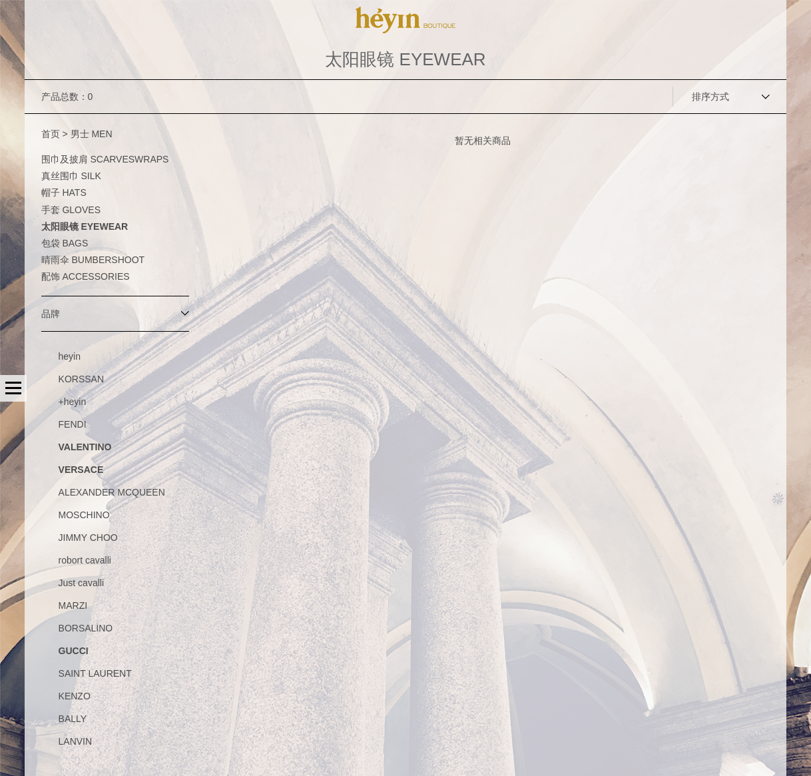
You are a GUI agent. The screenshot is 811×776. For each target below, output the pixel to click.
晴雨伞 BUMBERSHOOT (93, 259)
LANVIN (76, 741)
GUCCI (74, 650)
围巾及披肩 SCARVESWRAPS (105, 159)
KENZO (75, 696)
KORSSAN (81, 379)
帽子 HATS (64, 192)
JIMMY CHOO (88, 537)
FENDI (73, 424)
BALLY (73, 718)
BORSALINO (86, 628)
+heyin (73, 401)
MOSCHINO (84, 515)
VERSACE (81, 469)
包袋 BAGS (65, 243)
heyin (70, 356)
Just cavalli (81, 583)
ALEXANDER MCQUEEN (112, 492)
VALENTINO (85, 447)
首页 (50, 134)
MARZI (73, 605)
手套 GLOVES (71, 209)
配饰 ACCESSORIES (85, 276)
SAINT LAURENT (95, 673)
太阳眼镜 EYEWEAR (85, 226)
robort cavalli (85, 560)
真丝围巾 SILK (71, 176)
